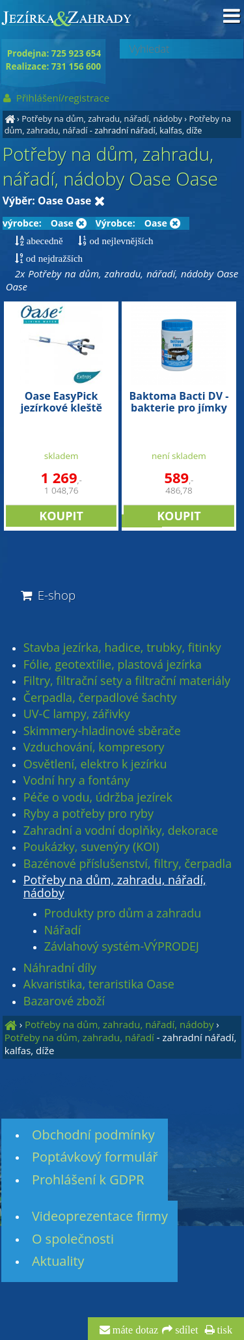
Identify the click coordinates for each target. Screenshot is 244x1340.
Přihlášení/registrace (55, 97)
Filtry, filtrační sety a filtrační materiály (126, 681)
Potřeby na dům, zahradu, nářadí (79, 1037)
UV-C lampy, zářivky (76, 714)
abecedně (43, 240)
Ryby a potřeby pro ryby (88, 813)
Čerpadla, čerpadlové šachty (100, 698)
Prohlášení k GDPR (88, 1179)
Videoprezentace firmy (100, 1216)
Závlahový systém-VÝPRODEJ (121, 946)
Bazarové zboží (64, 1001)
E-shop (47, 595)
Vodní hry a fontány (76, 780)
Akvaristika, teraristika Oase (98, 984)
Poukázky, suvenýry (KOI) (91, 847)
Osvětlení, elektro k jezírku (95, 764)
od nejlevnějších (120, 240)
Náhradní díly (59, 968)
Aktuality (58, 1261)
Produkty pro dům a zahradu (122, 913)
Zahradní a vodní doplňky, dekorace (120, 830)
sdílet (185, 1330)
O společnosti (73, 1239)
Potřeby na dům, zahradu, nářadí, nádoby (101, 118)
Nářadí (62, 930)
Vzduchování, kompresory (94, 747)
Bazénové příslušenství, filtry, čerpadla (127, 864)
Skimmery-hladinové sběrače (102, 731)
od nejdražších (53, 258)
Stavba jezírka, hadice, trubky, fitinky (122, 647)
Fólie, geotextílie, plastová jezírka (112, 664)
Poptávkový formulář (95, 1157)
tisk (223, 1330)
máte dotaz (134, 1330)
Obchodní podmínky (93, 1134)
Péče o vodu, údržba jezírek (97, 797)
